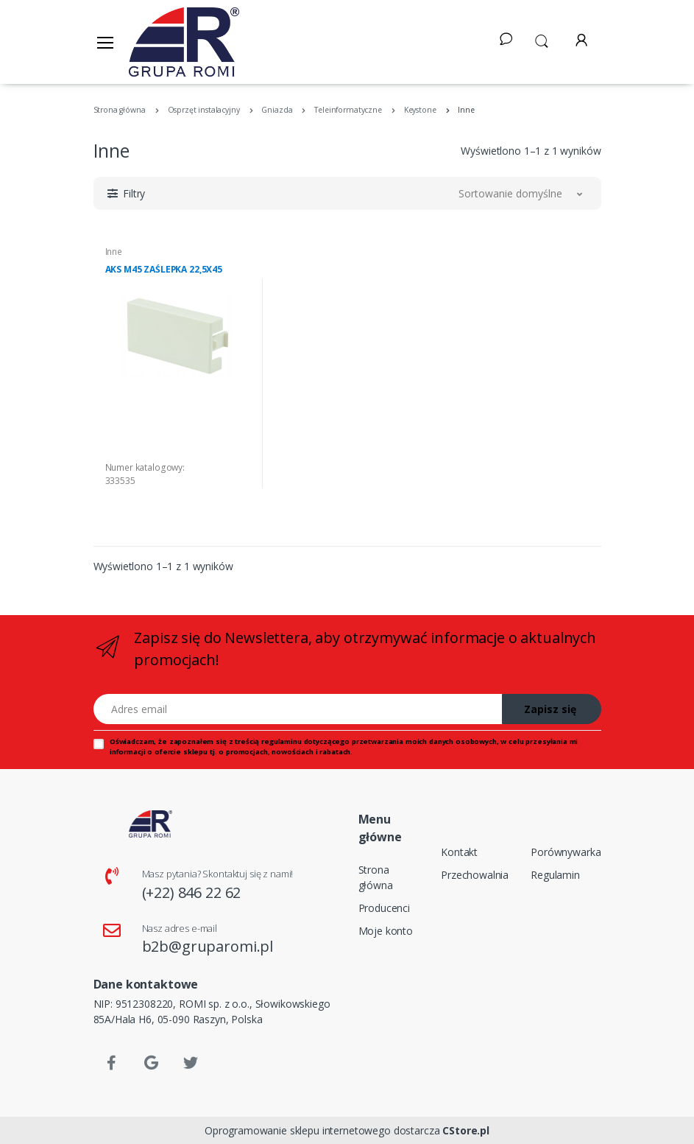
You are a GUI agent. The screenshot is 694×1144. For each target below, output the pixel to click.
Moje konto (386, 931)
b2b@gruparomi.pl (208, 946)
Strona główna (375, 877)
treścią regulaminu (268, 741)
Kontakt (459, 852)
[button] (542, 40)
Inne (113, 251)
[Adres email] (298, 709)
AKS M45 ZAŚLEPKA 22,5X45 (164, 269)
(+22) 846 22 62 (191, 892)
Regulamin (555, 875)
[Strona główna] (184, 42)
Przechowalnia (475, 875)
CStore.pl (465, 1130)
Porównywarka (566, 852)
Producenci (384, 908)
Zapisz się (550, 709)
